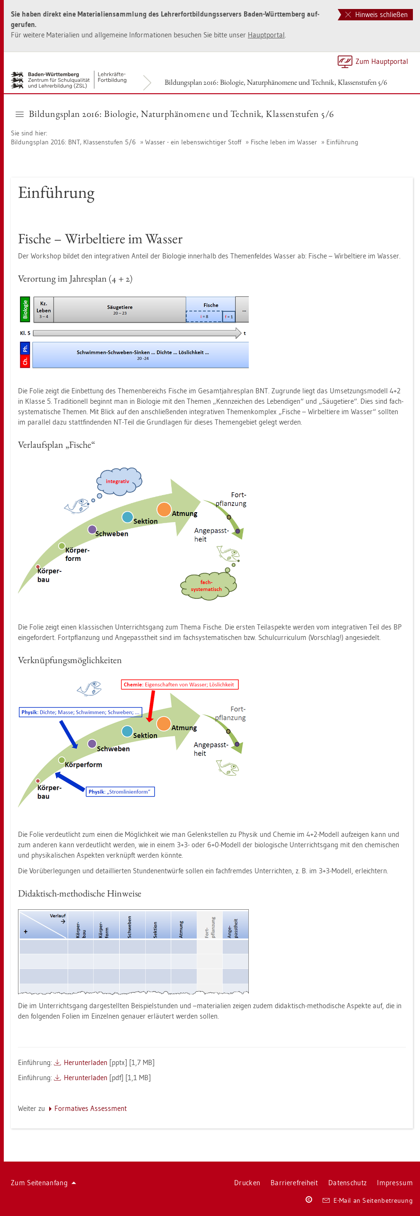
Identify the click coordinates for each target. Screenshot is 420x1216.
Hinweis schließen (376, 14)
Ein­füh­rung (342, 142)
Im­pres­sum (395, 1182)
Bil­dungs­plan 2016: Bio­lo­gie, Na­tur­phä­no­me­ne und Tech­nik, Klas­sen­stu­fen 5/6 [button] (175, 113)
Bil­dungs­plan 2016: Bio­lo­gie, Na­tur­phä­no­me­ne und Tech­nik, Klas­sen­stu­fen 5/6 (276, 82)
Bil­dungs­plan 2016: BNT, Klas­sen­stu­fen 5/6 (73, 142)
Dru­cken (247, 1182)
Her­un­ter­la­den (85, 1062)
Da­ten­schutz (347, 1182)
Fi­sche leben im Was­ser (284, 142)
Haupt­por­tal (266, 34)
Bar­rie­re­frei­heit (294, 1182)
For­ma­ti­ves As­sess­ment (90, 1108)
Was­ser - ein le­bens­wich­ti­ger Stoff (193, 142)
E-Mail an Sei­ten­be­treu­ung (368, 1200)
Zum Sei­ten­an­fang (43, 1182)
